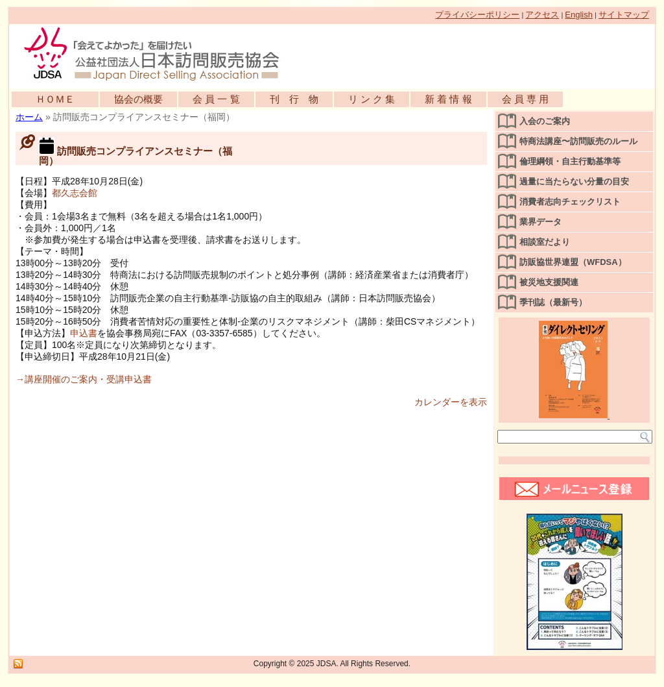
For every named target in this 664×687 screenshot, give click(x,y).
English (579, 14)
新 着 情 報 (448, 99)
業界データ (540, 222)
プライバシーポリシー (477, 14)
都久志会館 (74, 193)
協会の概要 (138, 99)
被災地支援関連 (548, 282)
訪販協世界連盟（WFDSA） (572, 262)
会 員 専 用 (525, 99)
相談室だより (544, 242)
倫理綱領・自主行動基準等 (570, 161)
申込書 (83, 333)
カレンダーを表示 (450, 402)
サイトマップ (624, 14)
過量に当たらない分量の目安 (574, 181)
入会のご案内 (544, 121)
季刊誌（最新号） (553, 302)
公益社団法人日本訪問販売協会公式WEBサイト (158, 53)
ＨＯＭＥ (55, 99)
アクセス (542, 14)
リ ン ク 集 (372, 99)
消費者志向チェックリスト (570, 201)
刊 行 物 (294, 99)
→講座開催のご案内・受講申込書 (84, 379)
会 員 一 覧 (216, 99)
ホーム (29, 117)
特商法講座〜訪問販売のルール (578, 141)
